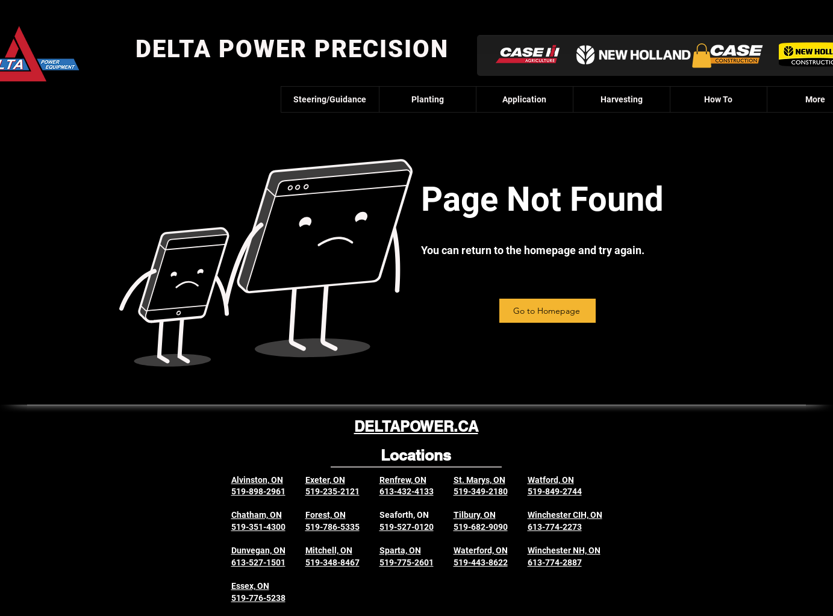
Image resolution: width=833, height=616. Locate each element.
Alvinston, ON (257, 480)
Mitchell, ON (328, 550)
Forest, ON (325, 515)
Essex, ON (250, 586)
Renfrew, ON (402, 480)
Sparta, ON (400, 550)
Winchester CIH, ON (565, 515)
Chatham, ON (256, 515)
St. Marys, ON (479, 480)
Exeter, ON (325, 480)
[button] (701, 55)
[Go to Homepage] (547, 311)
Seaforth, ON (404, 515)
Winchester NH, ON (564, 550)
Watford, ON (551, 480)
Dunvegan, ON (258, 550)
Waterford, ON (481, 550)
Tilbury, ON (475, 515)
